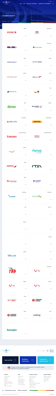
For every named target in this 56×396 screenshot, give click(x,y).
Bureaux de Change (32, 387)
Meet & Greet (31, 380)
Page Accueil (4, 21)
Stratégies (5, 377)
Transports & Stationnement (44, 3)
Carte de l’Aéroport (21, 379)
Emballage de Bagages (32, 384)
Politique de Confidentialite (22, 390)
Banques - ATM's (31, 381)
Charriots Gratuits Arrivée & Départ (34, 383)
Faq (2, 390)
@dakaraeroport (30, 367)
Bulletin (5, 384)
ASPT (44, 381)
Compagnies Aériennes (14, 21)
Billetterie (30, 379)
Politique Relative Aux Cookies (10, 390)
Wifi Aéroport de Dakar (32, 376)
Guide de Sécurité (21, 383)
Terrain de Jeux (31, 385)
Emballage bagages (21, 381)
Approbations (6, 379)
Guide (21, 3)
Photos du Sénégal (47, 377)
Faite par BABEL (51, 394)
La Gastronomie (46, 380)
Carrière (5, 380)
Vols (24, 3)
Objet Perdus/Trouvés (21, 380)
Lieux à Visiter (46, 379)
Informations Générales (47, 376)
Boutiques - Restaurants (32, 3)
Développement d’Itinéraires (8, 383)
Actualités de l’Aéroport (7, 381)
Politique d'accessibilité (8, 385)
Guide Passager (20, 376)
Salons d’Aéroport (32, 377)
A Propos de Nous (7, 376)
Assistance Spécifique (21, 384)
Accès (19, 377)
